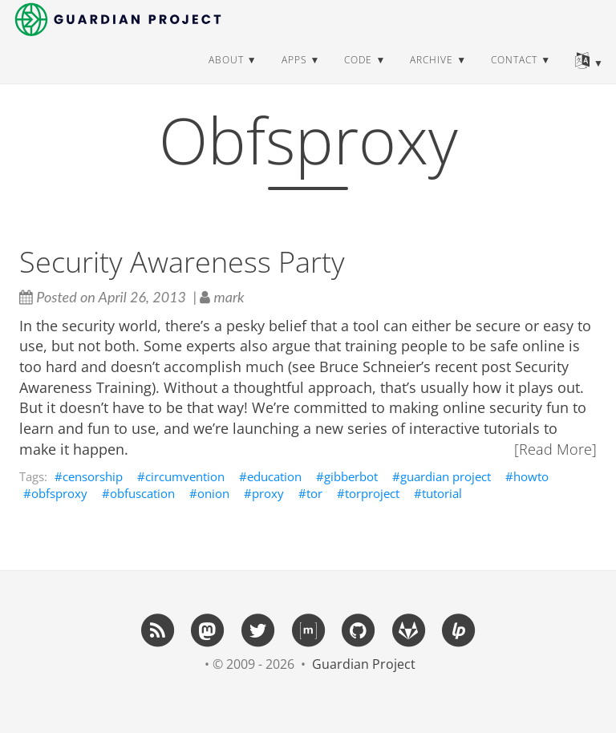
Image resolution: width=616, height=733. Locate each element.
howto (531, 476)
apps (294, 76)
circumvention (185, 476)
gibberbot (351, 476)
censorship (93, 476)
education (274, 476)
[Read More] (555, 449)
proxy (268, 493)
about (226, 76)
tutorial (442, 493)
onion (213, 493)
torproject (372, 493)
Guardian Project (363, 664)
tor (314, 493)
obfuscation (142, 493)
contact (514, 76)
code (358, 76)
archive (431, 76)
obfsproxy (59, 493)
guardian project (445, 476)
